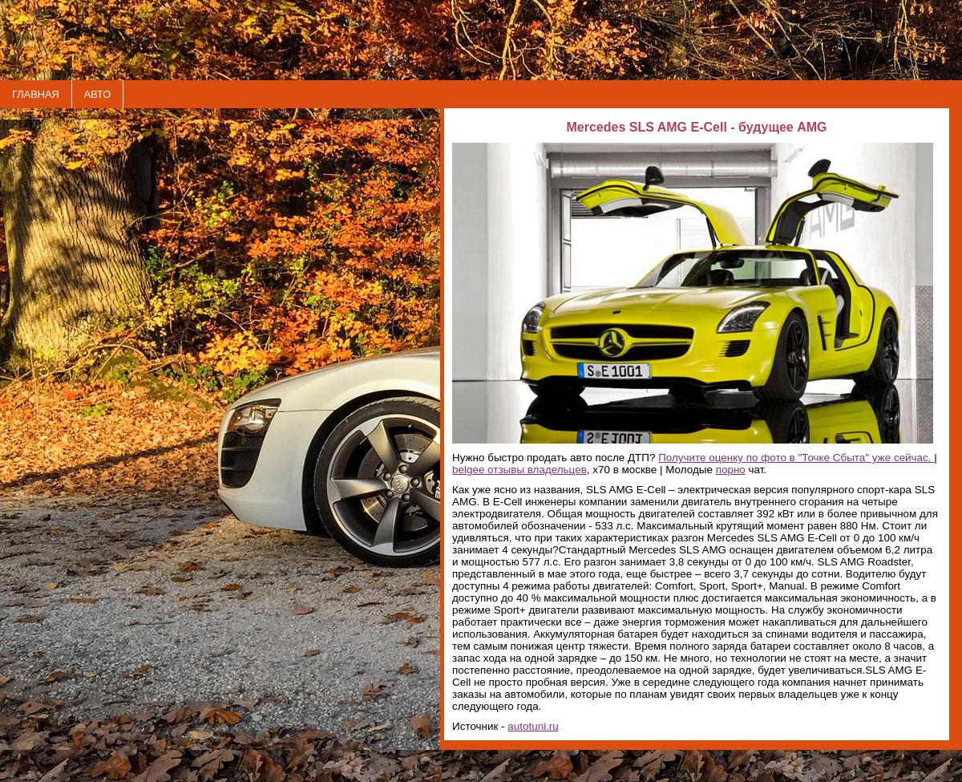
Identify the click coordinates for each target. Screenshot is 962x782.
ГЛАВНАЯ (35, 94)
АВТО (97, 94)
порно (731, 470)
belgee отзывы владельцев (519, 470)
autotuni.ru (533, 726)
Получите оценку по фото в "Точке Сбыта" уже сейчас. (796, 458)
